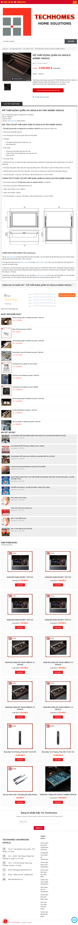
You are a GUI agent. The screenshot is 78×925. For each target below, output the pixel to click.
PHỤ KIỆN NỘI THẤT (16, 49)
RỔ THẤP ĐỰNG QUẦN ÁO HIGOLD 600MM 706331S (50, 49)
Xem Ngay (20, 585)
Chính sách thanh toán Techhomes (44, 865)
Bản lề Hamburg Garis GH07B (21, 329)
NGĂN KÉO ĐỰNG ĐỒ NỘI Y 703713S (58, 577)
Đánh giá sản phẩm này (67, 295)
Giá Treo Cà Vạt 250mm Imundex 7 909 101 (25, 375)
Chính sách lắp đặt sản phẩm (44, 914)
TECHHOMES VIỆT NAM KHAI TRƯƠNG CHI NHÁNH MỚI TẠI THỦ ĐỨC (33, 456)
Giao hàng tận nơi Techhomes (44, 889)
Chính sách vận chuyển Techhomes (44, 882)
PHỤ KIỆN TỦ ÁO (28, 49)
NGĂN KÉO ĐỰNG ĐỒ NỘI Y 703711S (58, 620)
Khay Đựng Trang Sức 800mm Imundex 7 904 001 (27, 352)
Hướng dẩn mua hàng (41, 97)
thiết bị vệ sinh (24, 262)
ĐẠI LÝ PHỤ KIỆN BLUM (18, 518)
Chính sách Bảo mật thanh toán (44, 897)
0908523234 (20, 2)
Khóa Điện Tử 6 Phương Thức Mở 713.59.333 (20, 752)
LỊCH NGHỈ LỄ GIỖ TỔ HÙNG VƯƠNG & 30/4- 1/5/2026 (27, 446)
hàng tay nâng (11, 257)
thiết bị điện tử (40, 262)
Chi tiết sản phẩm (11, 104)
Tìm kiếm (71, 41)
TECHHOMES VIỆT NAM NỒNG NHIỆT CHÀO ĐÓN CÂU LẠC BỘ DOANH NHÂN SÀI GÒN (38, 435)
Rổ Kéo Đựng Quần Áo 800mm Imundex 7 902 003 (28, 341)
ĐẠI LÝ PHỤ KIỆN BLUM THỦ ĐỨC (21, 528)
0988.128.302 (12, 121)
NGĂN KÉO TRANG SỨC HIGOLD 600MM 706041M (58, 795)
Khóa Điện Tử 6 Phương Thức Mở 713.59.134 (58, 752)
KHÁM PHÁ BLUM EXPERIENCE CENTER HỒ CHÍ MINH (28, 466)
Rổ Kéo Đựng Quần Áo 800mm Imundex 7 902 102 (28, 398)
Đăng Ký (39, 828)
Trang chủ (5, 49)
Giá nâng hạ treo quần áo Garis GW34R (25, 387)
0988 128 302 (7, 2)
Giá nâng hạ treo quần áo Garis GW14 (24, 364)
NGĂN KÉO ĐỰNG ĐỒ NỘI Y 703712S (20, 620)
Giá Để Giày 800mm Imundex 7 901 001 (24, 410)
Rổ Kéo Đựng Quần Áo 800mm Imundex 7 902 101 (28, 317)
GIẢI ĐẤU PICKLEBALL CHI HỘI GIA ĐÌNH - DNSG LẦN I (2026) (30, 487)
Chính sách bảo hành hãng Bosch (21, 508)
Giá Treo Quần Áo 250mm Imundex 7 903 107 (26, 421)
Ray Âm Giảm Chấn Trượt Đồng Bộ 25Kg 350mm (20, 795)
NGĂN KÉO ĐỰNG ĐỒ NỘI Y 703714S (20, 577)
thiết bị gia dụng (41, 275)
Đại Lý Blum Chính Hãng (18, 497)
